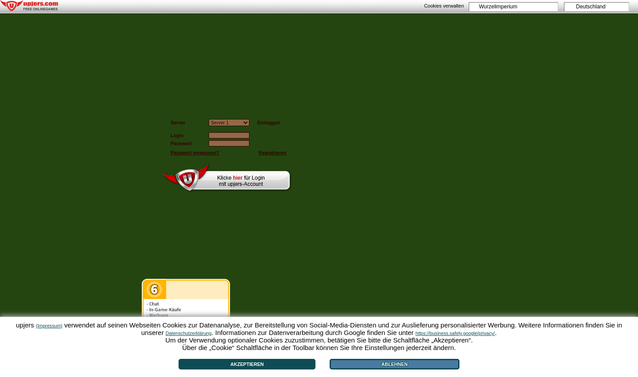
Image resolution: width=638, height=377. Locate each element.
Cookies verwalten (444, 5)
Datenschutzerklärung (189, 333)
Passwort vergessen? (195, 152)
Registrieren (272, 152)
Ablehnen (394, 364)
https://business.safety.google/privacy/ (455, 333)
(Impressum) (49, 325)
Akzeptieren (247, 364)
